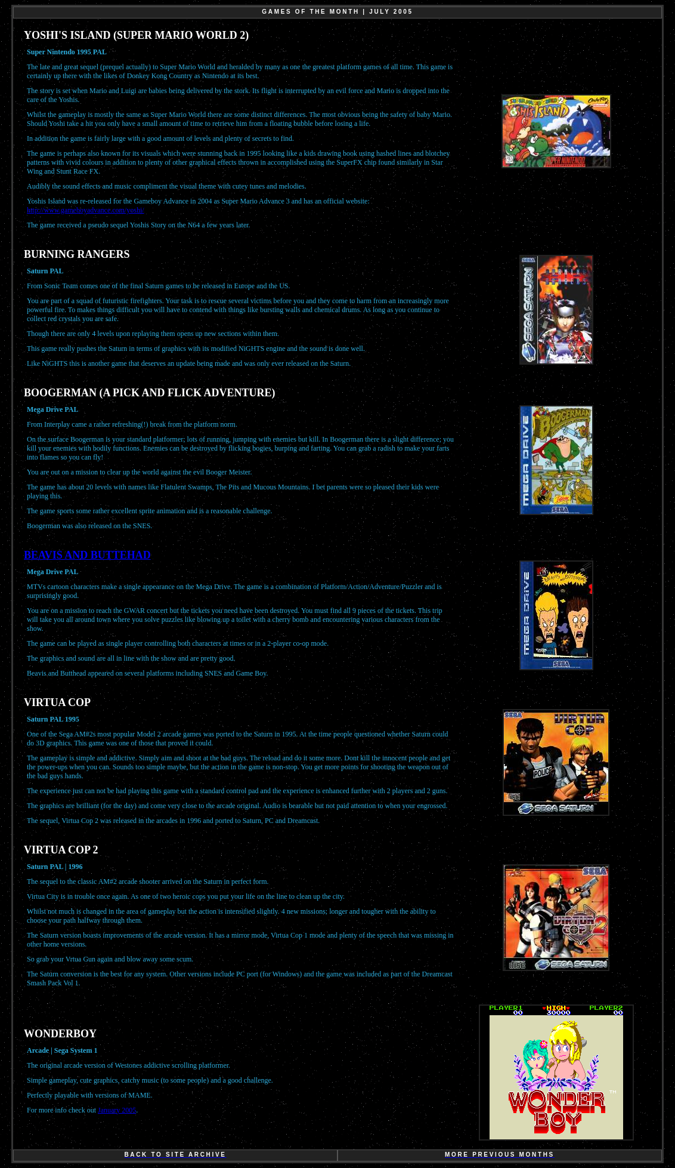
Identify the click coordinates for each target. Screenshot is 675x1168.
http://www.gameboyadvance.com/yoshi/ (85, 210)
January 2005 (117, 1110)
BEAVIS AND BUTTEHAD (87, 555)
